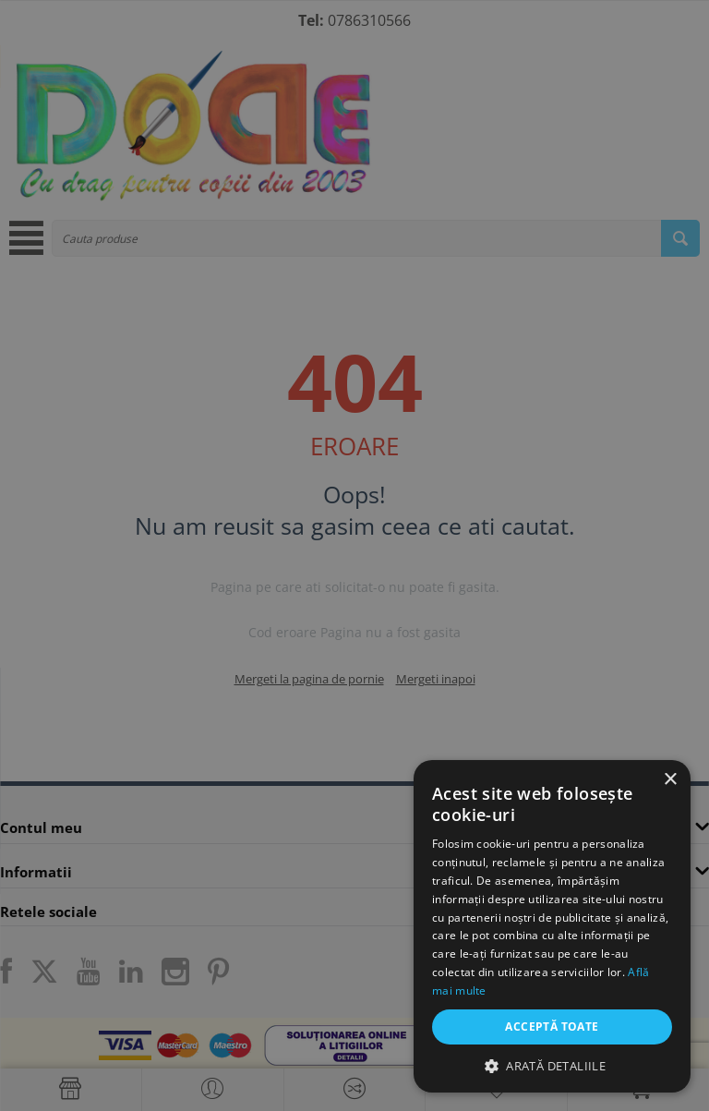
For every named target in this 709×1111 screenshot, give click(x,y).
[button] (552, 1065)
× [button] (670, 780)
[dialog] (354, 555)
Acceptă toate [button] (551, 1026)
